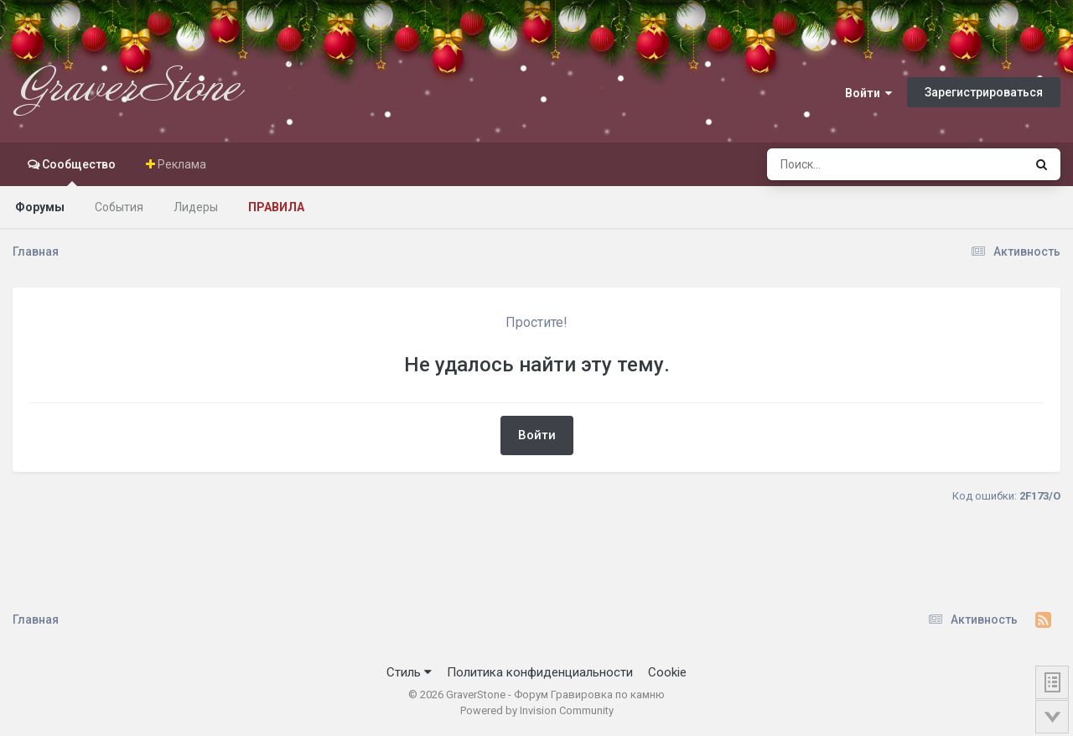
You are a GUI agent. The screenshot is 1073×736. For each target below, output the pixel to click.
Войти (868, 93)
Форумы (40, 207)
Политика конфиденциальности (540, 672)
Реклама (180, 164)
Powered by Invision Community (537, 710)
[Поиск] (863, 164)
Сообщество (77, 172)
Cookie (667, 672)
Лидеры (196, 207)
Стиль (409, 672)
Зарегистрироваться (984, 92)
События (119, 207)
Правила (276, 207)
